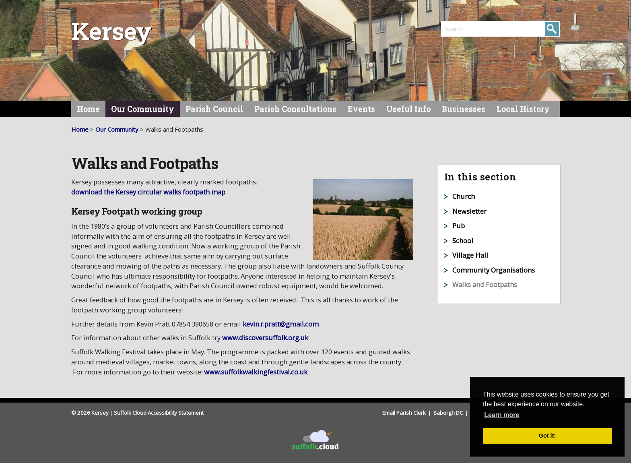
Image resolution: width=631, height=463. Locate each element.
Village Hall (470, 255)
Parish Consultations (295, 109)
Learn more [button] (501, 414)
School (462, 240)
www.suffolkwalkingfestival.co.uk (255, 371)
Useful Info (408, 109)
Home (88, 109)
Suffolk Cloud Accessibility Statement (159, 412)
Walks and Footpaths (484, 284)
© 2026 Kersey (90, 412)
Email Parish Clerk (404, 412)
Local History (523, 109)
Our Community (142, 109)
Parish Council (214, 109)
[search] (471, 28)
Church (463, 196)
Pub (458, 225)
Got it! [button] (547, 435)
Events (361, 109)
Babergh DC (448, 412)
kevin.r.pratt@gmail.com (281, 324)
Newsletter (469, 211)
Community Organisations (493, 270)
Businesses (463, 109)
